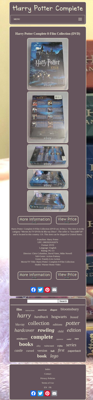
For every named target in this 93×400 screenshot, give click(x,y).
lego (54, 355)
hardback (41, 317)
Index (47, 369)
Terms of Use (48, 383)
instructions (29, 310)
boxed (74, 317)
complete (42, 337)
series (71, 344)
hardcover (24, 330)
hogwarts (59, 316)
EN (45, 387)
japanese (59, 339)
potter (73, 323)
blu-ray (20, 324)
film (19, 309)
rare (77, 338)
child (60, 331)
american (42, 310)
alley (39, 346)
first (61, 350)
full (53, 351)
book (42, 355)
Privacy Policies (47, 378)
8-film (60, 346)
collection (38, 323)
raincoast (49, 345)
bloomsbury (70, 309)
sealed (69, 339)
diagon (53, 310)
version (42, 350)
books (26, 344)
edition (74, 330)
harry (24, 315)
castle (19, 350)
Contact (47, 373)
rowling (46, 330)
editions (57, 324)
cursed (30, 350)
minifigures (22, 338)
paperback (74, 350)
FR (50, 387)
